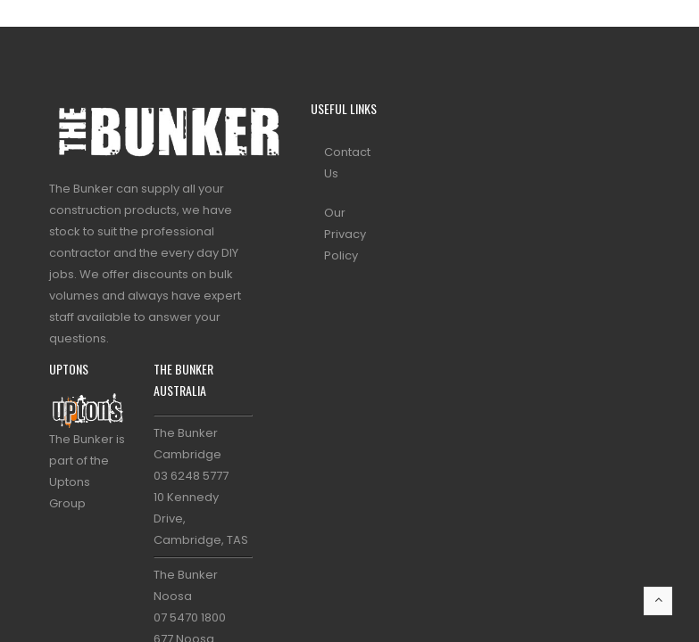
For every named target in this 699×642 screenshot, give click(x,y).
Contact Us (347, 163)
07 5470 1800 (190, 617)
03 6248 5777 (191, 475)
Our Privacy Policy (345, 234)
